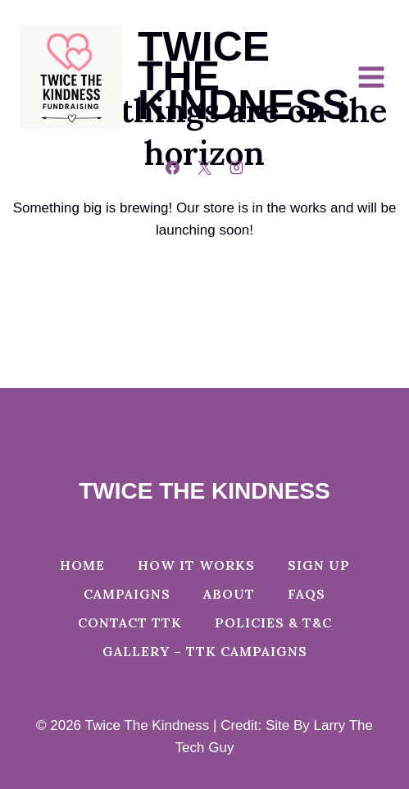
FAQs (306, 594)
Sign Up (319, 565)
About (229, 594)
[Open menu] (378, 76)
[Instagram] (237, 167)
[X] (205, 167)
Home (82, 565)
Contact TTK (130, 622)
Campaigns (127, 594)
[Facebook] (172, 167)
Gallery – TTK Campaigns (204, 651)
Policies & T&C (273, 622)
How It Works (196, 565)
